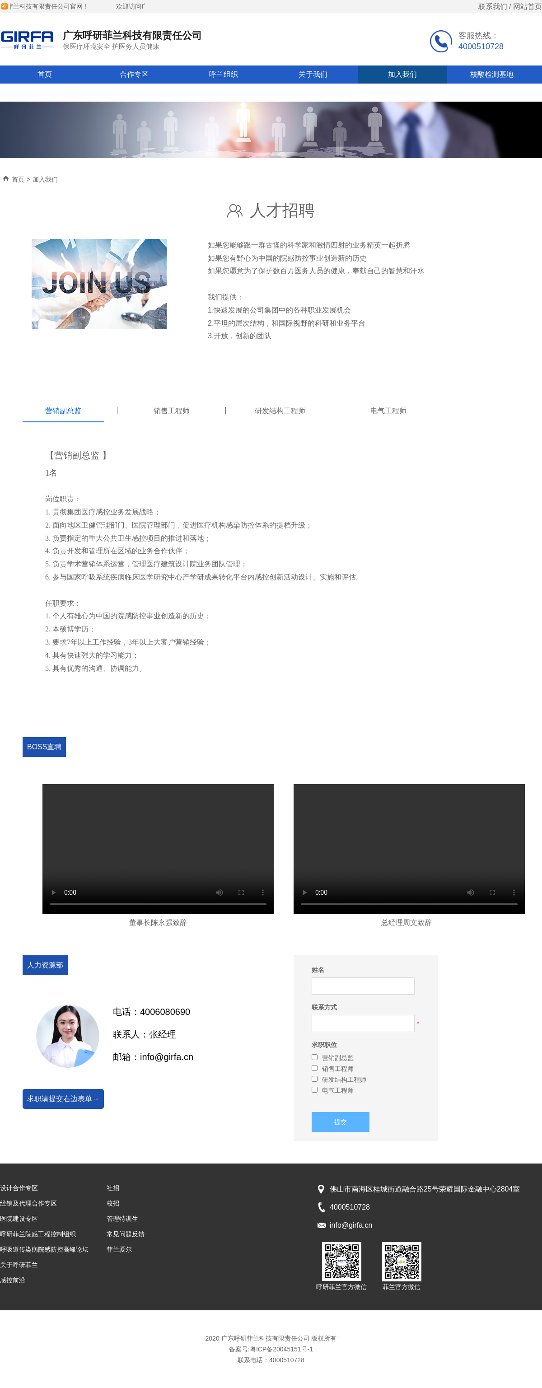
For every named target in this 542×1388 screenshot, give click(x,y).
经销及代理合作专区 (28, 1203)
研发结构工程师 (339, 1079)
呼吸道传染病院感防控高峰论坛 (44, 1249)
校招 (113, 1203)
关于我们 (313, 74)
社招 (113, 1188)
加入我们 (402, 74)
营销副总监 (333, 1057)
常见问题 (44, 92)
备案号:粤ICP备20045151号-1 (271, 1349)
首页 (44, 74)
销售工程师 (333, 1068)
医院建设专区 (19, 1218)
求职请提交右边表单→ (63, 1099)
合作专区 (134, 74)
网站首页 (527, 6)
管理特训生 (122, 1218)
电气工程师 (333, 1090)
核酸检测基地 (492, 74)
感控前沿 (12, 1280)
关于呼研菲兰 (19, 1264)
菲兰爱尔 (119, 1249)
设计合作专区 (19, 1188)
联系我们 (492, 6)
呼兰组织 (223, 74)
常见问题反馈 (126, 1234)
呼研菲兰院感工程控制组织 (38, 1234)
